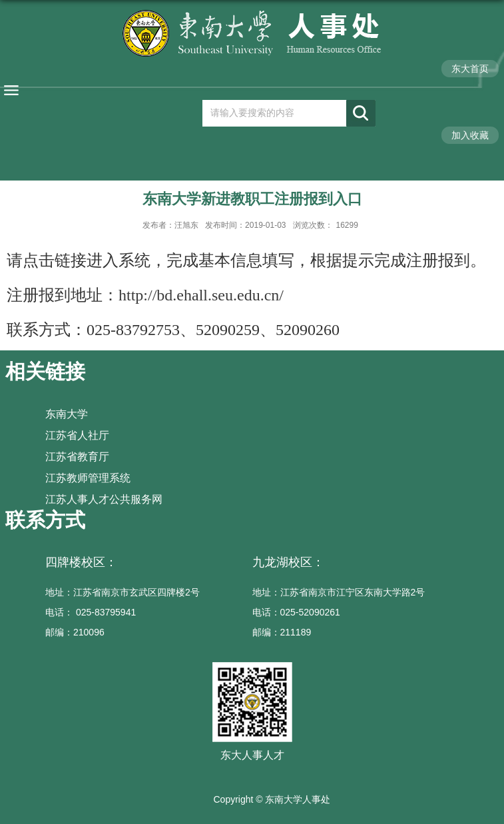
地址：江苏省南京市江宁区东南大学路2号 (338, 592)
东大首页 (470, 68)
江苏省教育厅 (77, 456)
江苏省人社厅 (77, 435)
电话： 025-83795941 (90, 612)
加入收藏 (470, 135)
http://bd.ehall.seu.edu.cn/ (201, 295)
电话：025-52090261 (296, 612)
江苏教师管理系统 (87, 478)
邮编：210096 (75, 632)
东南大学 (66, 414)
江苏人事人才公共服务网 (103, 499)
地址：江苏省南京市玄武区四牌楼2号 (122, 592)
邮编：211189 (282, 632)
